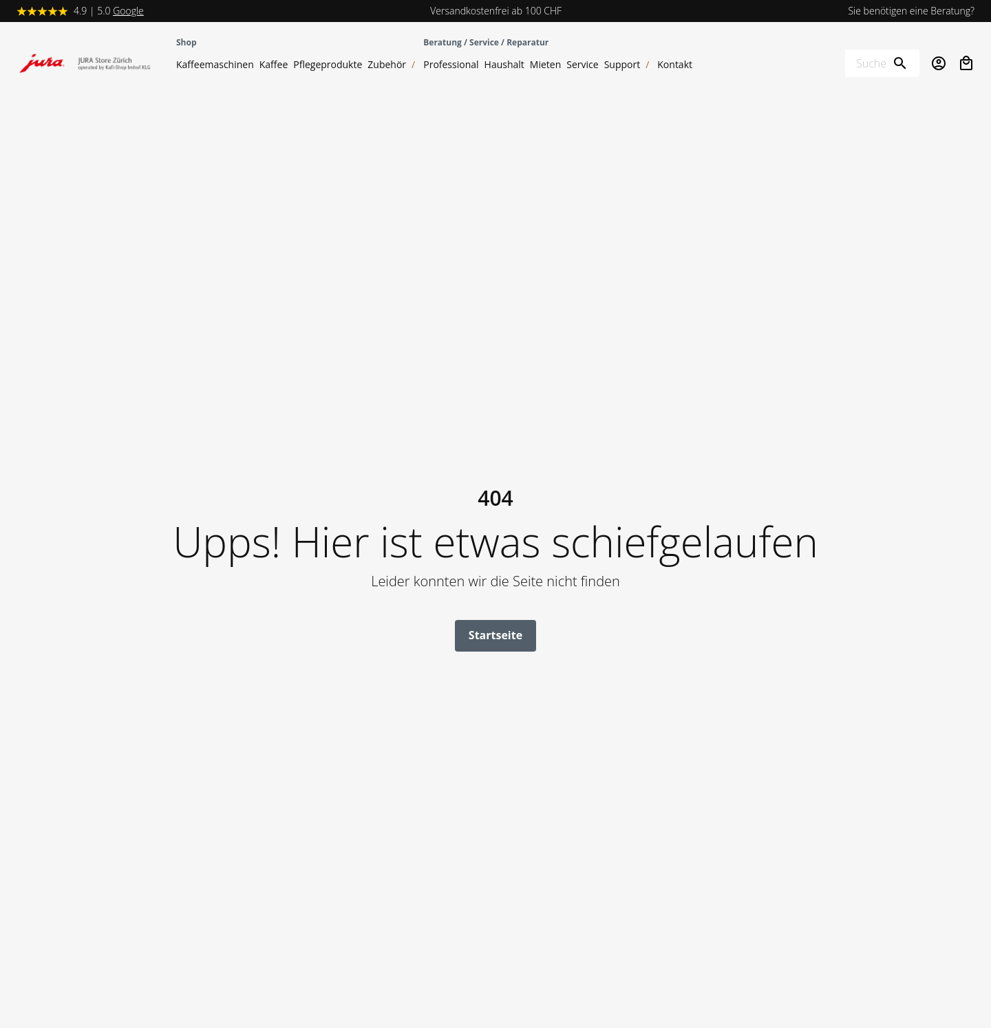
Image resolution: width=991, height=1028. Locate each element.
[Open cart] (966, 63)
